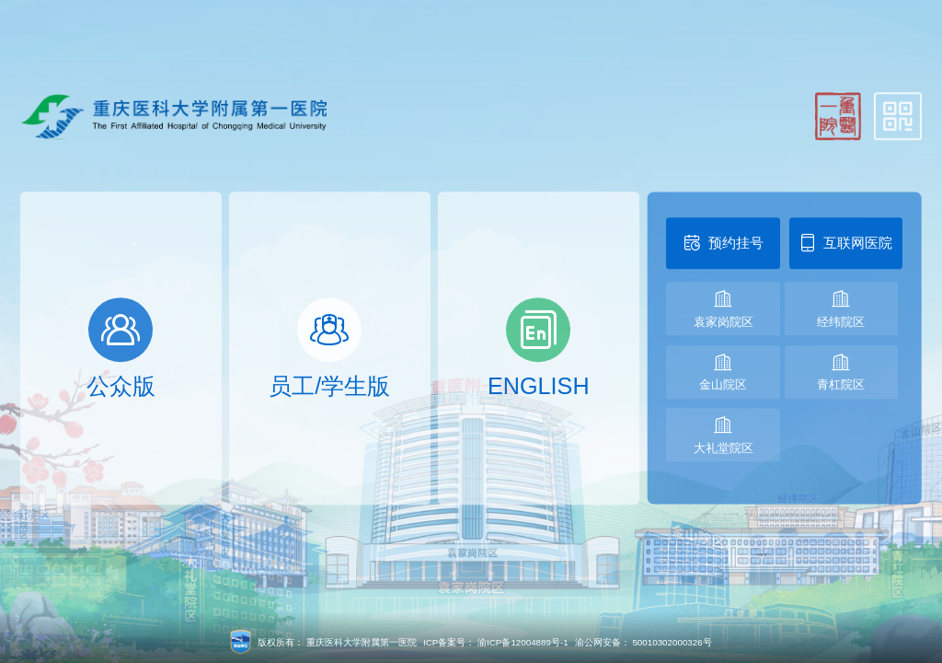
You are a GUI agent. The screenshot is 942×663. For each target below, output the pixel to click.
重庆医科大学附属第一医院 (361, 642)
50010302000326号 (671, 642)
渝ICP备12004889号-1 (523, 642)
